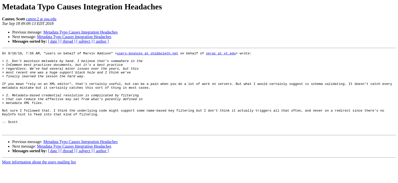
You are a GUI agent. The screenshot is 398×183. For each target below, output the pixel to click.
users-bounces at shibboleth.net (147, 54)
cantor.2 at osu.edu (41, 19)
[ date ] (53, 41)
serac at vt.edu (221, 54)
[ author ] (101, 41)
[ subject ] (84, 41)
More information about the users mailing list (39, 178)
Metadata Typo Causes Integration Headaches (80, 32)
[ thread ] (67, 41)
